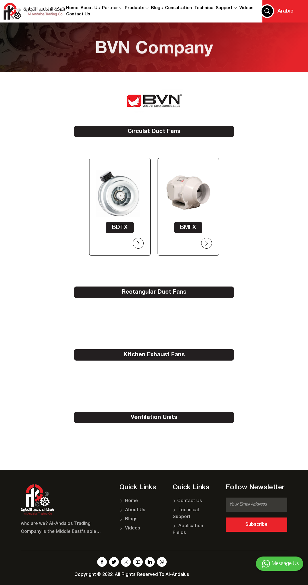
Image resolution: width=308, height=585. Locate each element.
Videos (246, 8)
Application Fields (188, 529)
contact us (78, 15)
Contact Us (187, 501)
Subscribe (256, 525)
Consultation (178, 8)
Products (137, 8)
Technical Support (215, 8)
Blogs (157, 8)
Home (72, 8)
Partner (112, 8)
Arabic (285, 11)
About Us (90, 8)
